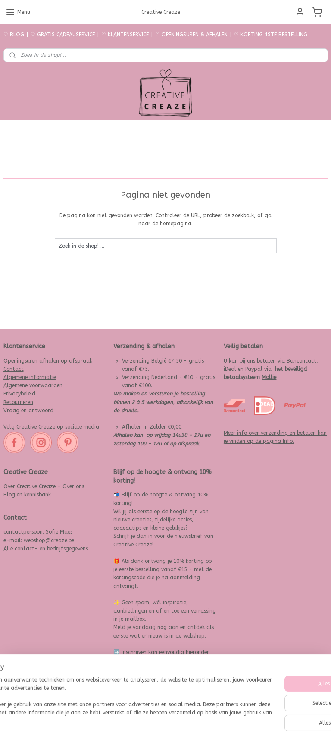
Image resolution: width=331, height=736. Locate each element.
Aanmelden (134, 686)
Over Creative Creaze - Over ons (43, 486)
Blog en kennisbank (27, 495)
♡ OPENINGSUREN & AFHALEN (191, 35)
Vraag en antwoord (28, 410)
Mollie (269, 377)
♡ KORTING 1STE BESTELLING (270, 35)
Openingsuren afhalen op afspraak (47, 361)
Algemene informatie (29, 377)
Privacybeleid (19, 394)
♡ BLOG (13, 35)
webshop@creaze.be (49, 540)
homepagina (175, 224)
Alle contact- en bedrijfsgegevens (45, 549)
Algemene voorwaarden (32, 385)
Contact (13, 369)
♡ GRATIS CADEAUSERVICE (63, 35)
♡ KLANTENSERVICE (125, 35)
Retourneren (18, 402)
